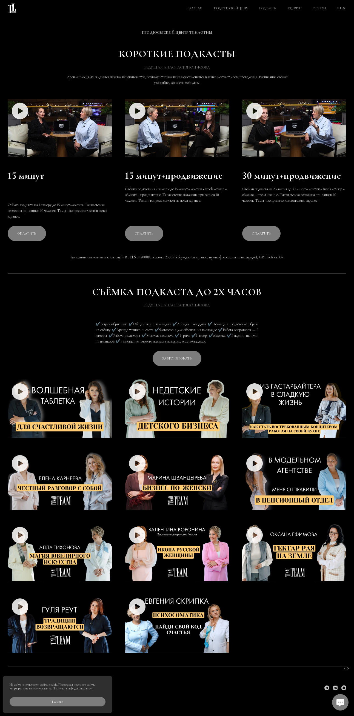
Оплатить (27, 233)
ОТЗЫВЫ (319, 8)
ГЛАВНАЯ (195, 8)
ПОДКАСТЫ (268, 8)
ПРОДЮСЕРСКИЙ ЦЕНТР (230, 8)
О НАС (341, 8)
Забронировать (177, 358)
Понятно (57, 702)
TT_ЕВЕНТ (295, 8)
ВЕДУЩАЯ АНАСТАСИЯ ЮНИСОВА (177, 67)
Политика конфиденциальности (73, 688)
